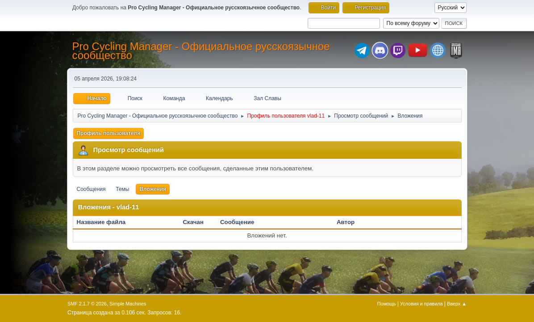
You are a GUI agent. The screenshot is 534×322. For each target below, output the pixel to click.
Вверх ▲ (457, 303)
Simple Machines (127, 303)
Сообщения (91, 189)
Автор (346, 222)
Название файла (106, 222)
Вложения (152, 189)
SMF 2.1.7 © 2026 (87, 303)
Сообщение (237, 222)
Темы (122, 189)
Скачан (193, 222)
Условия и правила (421, 303)
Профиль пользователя (109, 133)
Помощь (386, 303)
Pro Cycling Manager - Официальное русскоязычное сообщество (201, 50)
